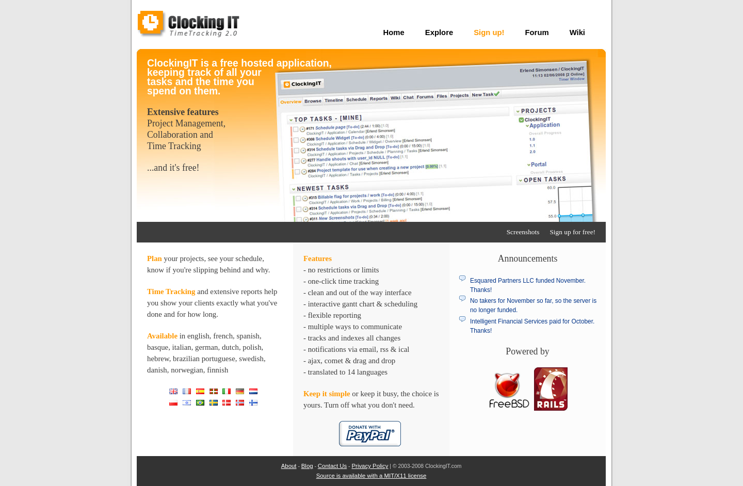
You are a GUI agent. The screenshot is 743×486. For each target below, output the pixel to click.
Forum (537, 32)
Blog (307, 466)
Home (394, 32)
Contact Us (332, 466)
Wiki (577, 32)
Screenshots (523, 232)
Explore (439, 32)
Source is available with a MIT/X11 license (371, 476)
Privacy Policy (369, 466)
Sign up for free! (572, 232)
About (289, 466)
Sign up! (489, 32)
